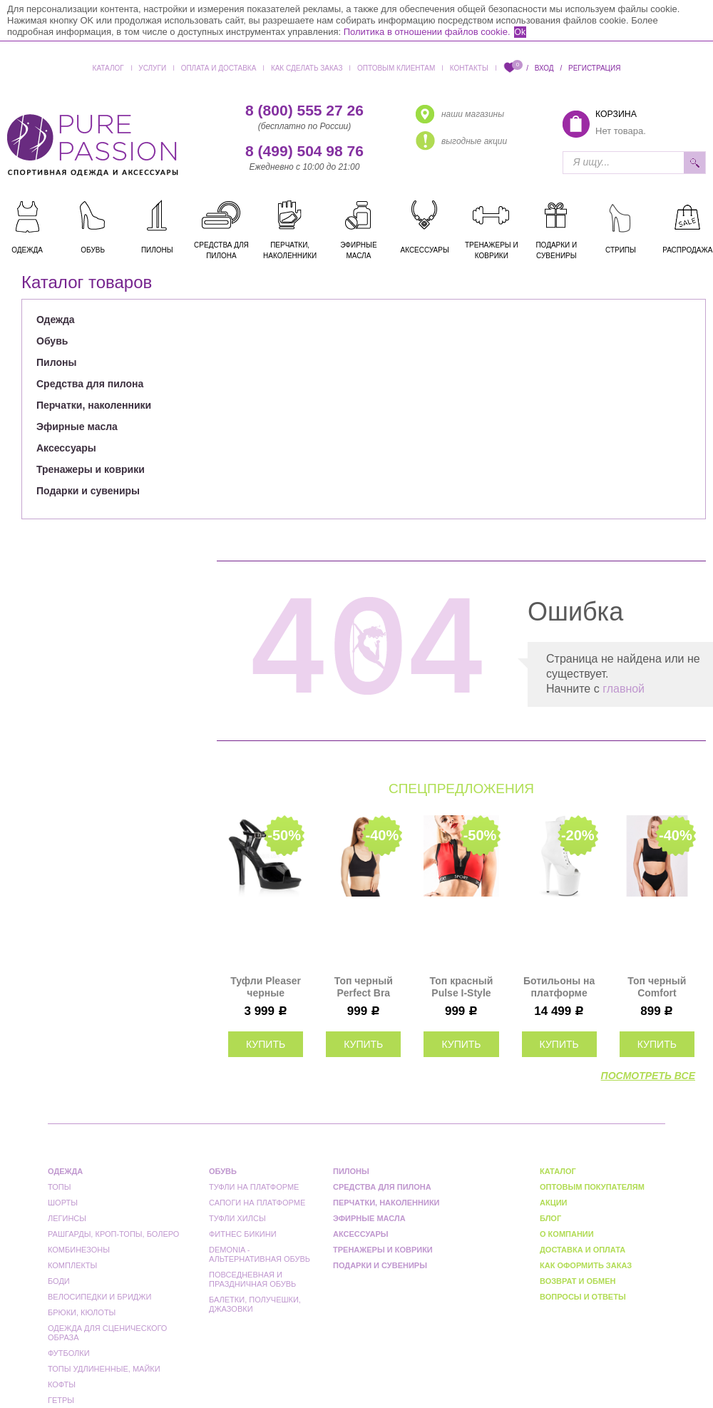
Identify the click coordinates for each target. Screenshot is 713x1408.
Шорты (63, 1202)
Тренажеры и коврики (90, 469)
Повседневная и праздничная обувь (252, 1279)
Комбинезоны (79, 1249)
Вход (544, 68)
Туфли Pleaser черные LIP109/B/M (265, 987)
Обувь (52, 341)
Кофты (62, 1384)
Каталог (108, 68)
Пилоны (56, 362)
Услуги (152, 68)
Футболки (69, 1353)
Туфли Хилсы (237, 1218)
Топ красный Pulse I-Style (461, 987)
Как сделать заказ (307, 68)
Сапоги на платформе (257, 1202)
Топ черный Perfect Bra (363, 987)
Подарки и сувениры (88, 490)
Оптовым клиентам (396, 68)
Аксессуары (66, 448)
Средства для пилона (89, 383)
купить (265, 1044)
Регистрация (594, 68)
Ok (520, 32)
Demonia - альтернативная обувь (259, 1254)
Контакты (469, 68)
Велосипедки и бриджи (99, 1296)
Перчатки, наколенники (93, 405)
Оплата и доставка (219, 68)
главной (623, 689)
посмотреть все (648, 1075)
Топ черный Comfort (656, 987)
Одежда (55, 319)
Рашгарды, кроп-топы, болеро (113, 1234)
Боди (59, 1281)
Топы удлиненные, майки (104, 1368)
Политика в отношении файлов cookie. (427, 31)
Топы (59, 1187)
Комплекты (72, 1265)
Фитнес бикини (243, 1234)
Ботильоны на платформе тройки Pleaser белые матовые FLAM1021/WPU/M (559, 987)
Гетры (61, 1400)
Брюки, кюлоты (82, 1312)
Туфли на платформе (254, 1187)
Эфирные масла (77, 426)
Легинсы (67, 1218)
